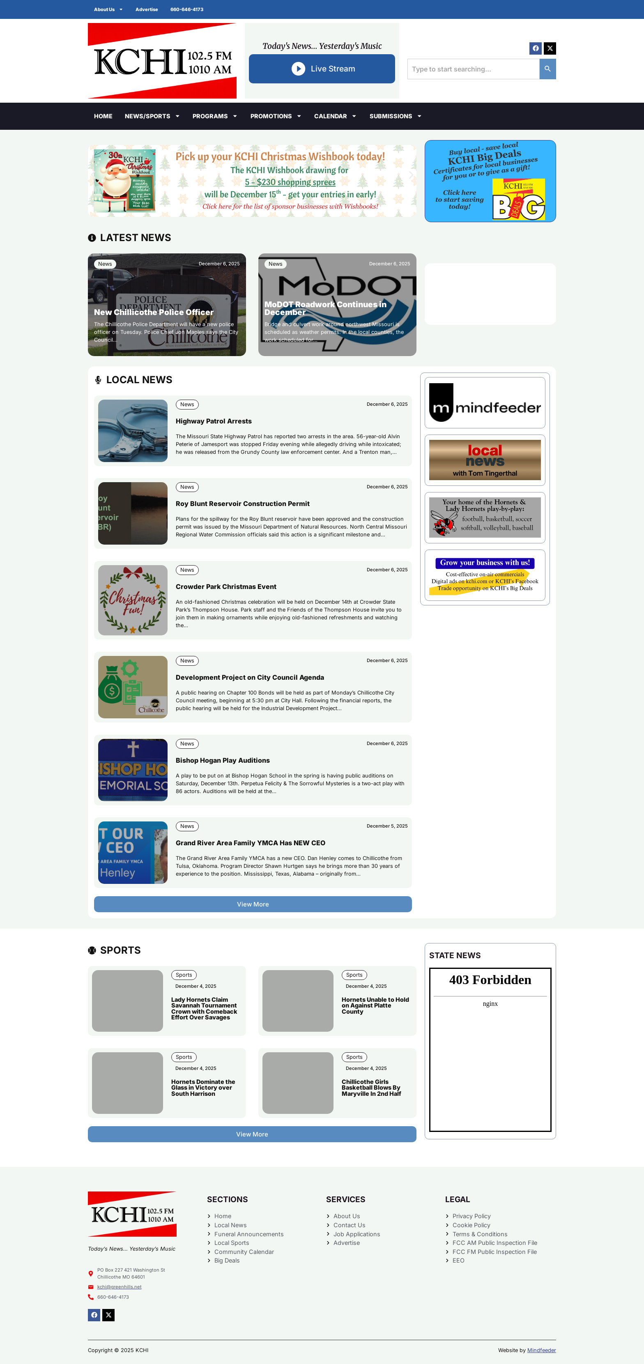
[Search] (548, 69)
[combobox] (473, 69)
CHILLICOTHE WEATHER (490, 294)
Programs (215, 116)
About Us (108, 9)
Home (103, 116)
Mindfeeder (541, 1350)
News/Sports (152, 116)
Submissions (396, 116)
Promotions (276, 116)
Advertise (147, 9)
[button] (93, 175)
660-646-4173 (186, 9)
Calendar (335, 116)
